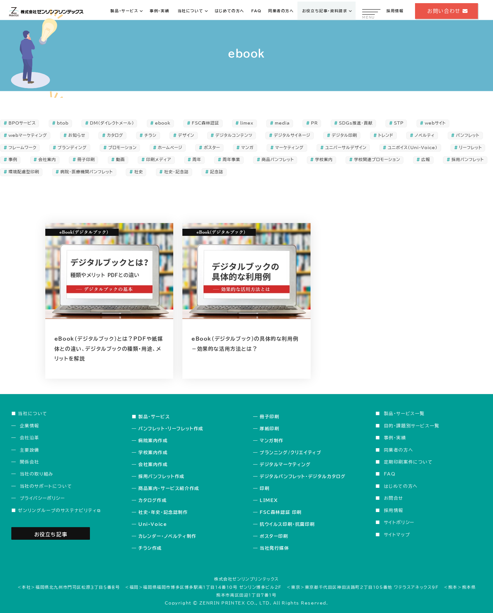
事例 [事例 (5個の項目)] (12, 160)
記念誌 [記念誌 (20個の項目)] (216, 172)
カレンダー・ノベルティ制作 (167, 536)
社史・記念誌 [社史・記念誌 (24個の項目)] (176, 172)
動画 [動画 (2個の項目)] (120, 160)
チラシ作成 (150, 548)
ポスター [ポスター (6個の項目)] (212, 148)
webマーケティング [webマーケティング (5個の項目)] (27, 135)
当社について (32, 413)
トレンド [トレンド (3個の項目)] (385, 135)
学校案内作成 (153, 452)
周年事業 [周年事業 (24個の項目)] (231, 160)
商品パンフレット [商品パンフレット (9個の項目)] (278, 160)
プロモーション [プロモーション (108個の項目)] (122, 148)
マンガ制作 (272, 440)
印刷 (264, 488)
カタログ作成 (152, 500)
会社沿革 (29, 437)
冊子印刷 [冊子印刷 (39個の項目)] (86, 160)
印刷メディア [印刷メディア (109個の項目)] (158, 160)
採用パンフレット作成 (161, 476)
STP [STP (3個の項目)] (399, 123)
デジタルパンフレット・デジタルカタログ (303, 476)
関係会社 (29, 462)
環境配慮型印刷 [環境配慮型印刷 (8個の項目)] (23, 172)
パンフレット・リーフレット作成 (170, 428)
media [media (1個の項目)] (282, 123)
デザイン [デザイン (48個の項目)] (186, 135)
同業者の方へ (398, 450)
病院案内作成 (153, 440)
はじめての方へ (401, 486)
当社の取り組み (36, 473)
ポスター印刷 (274, 536)
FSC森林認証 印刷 (281, 512)
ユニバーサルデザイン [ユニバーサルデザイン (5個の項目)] (346, 148)
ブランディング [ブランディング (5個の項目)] (72, 148)
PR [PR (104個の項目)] (314, 123)
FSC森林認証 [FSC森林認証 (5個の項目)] (205, 123)
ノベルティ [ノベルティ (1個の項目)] (425, 135)
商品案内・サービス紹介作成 (168, 488)
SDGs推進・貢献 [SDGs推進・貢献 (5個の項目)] (356, 123)
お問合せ (393, 498)
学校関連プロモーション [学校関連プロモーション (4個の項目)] (377, 160)
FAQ (390, 473)
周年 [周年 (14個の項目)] (196, 160)
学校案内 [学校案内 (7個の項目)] (324, 160)
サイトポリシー (399, 522)
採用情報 (393, 510)
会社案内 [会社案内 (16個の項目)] (47, 160)
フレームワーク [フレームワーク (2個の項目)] (22, 148)
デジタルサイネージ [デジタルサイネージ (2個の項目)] (292, 135)
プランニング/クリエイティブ (290, 452)
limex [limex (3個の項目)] (246, 123)
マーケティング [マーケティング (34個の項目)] (289, 148)
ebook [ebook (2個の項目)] (162, 123)
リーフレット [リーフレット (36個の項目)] (470, 148)
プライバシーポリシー (42, 498)
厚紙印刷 (269, 428)
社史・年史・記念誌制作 (163, 512)
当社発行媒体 (274, 548)
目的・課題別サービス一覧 (412, 425)
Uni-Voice (152, 524)
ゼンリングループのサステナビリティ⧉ (59, 510)
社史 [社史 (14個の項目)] (138, 172)
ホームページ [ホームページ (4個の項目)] (170, 148)
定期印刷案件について (408, 462)
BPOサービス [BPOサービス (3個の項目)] (22, 123)
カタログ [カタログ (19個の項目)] (115, 135)
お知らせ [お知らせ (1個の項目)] (77, 135)
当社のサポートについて (46, 486)
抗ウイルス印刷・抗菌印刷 (287, 524)
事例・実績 (395, 437)
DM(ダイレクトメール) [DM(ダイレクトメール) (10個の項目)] (112, 123)
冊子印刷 (269, 417)
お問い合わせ (446, 11)
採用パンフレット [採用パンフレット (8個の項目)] (467, 160)
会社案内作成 (153, 464)
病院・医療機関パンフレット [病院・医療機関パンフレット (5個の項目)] (86, 172)
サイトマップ (397, 534)
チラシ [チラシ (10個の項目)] (150, 135)
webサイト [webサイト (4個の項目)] (435, 123)
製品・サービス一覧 (404, 413)
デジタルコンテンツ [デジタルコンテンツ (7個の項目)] (233, 135)
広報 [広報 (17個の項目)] (425, 160)
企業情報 (29, 425)
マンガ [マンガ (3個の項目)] (247, 148)
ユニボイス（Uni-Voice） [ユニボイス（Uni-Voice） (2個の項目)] (413, 148)
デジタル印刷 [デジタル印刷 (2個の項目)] (344, 135)
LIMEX (269, 500)
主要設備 (29, 450)
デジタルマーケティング (285, 464)
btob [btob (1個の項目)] (63, 123)
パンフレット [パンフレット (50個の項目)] (467, 135)
